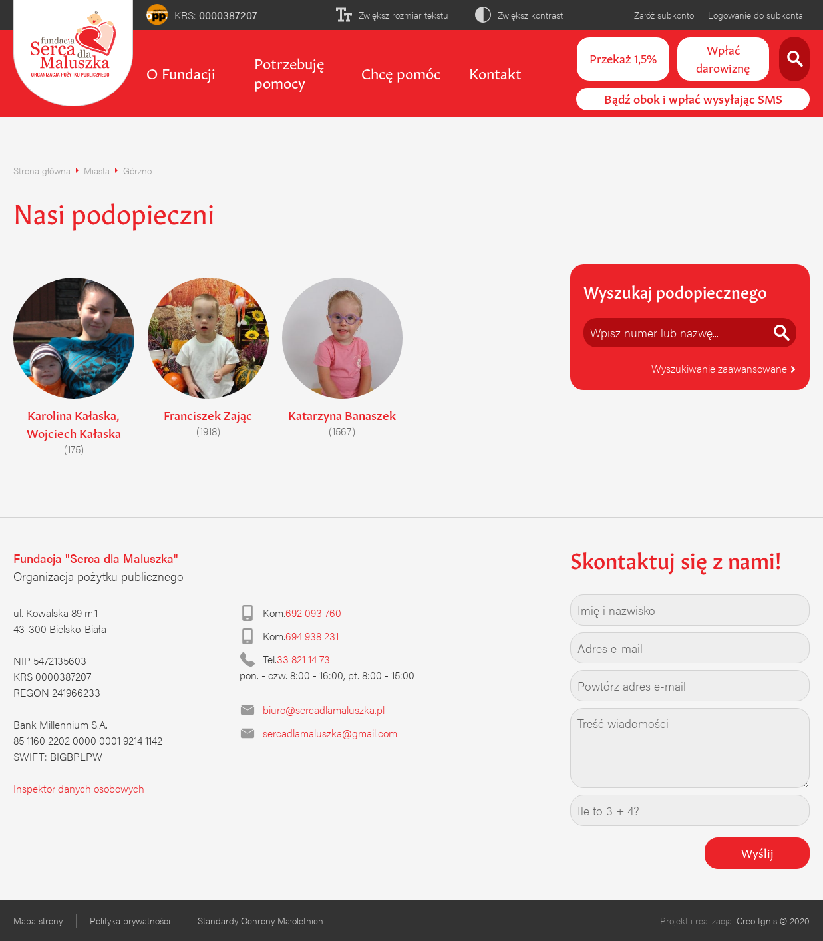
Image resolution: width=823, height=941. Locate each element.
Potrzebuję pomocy (289, 71)
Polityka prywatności (130, 920)
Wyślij (757, 851)
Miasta (97, 170)
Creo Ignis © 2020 (773, 920)
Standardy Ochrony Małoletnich (260, 920)
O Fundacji (181, 72)
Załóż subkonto (664, 14)
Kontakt (495, 72)
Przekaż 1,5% (623, 57)
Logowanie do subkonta (755, 14)
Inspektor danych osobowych (78, 788)
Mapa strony (38, 920)
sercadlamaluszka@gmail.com (330, 733)
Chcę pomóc (400, 72)
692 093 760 (313, 612)
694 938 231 (312, 636)
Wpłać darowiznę (723, 57)
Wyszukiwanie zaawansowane (723, 368)
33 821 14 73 (303, 659)
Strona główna (42, 170)
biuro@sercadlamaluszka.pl (324, 709)
